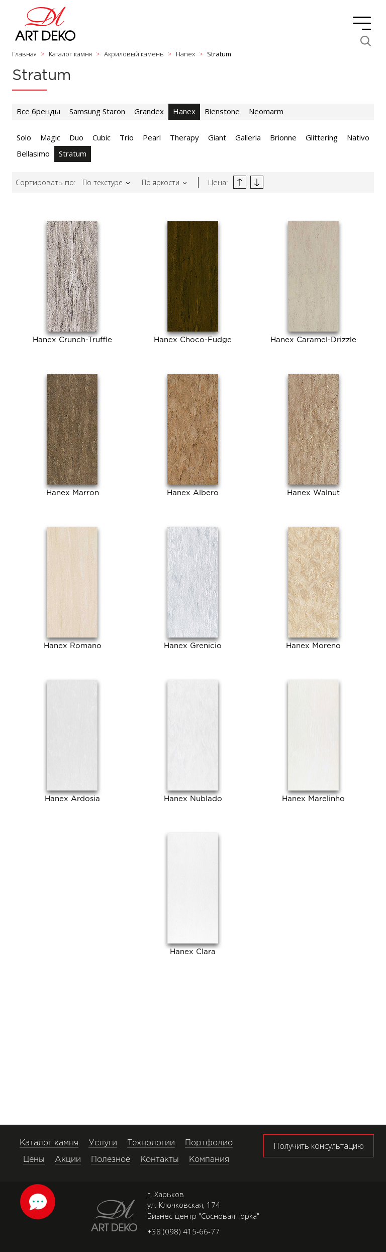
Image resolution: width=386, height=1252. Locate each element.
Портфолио (209, 1143)
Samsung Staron (97, 111)
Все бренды (38, 111)
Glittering (322, 137)
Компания (209, 1159)
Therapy (184, 137)
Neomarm (266, 111)
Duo (76, 137)
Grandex (149, 111)
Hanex (184, 111)
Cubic (101, 137)
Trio (127, 137)
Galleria (248, 137)
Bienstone (222, 111)
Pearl (152, 137)
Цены (34, 1159)
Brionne (283, 137)
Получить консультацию (318, 1145)
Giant (217, 137)
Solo (24, 137)
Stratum (72, 153)
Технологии (151, 1143)
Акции (68, 1159)
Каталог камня (49, 1143)
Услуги (102, 1143)
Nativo (358, 137)
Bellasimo (33, 153)
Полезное (110, 1159)
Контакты (159, 1159)
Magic (50, 137)
